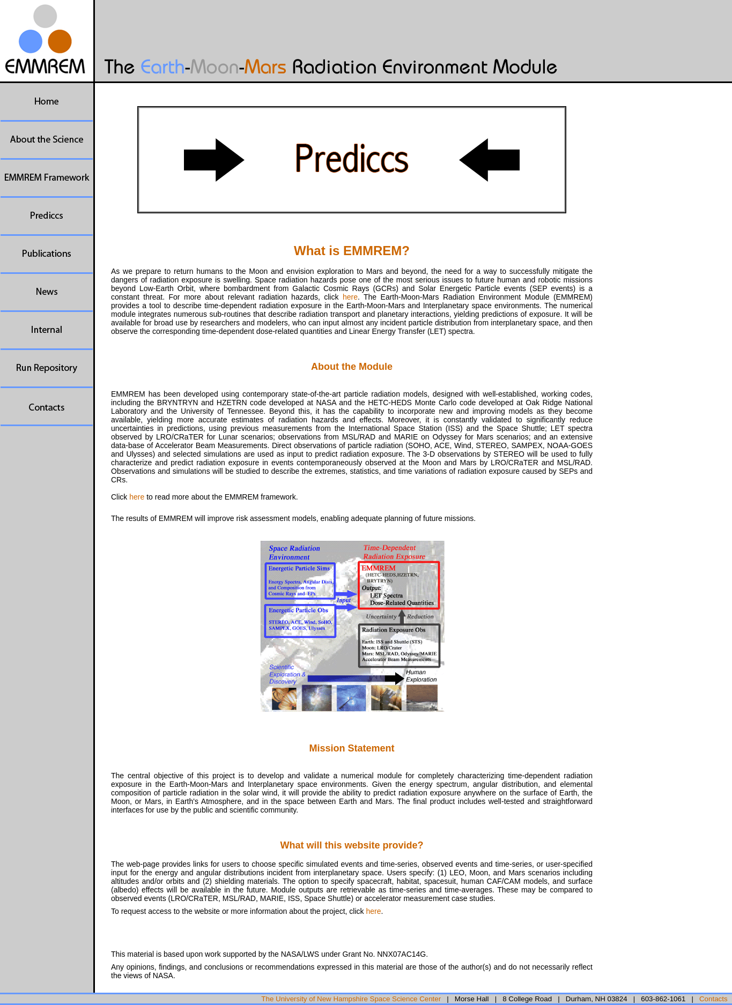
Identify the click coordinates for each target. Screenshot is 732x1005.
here (350, 297)
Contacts (713, 999)
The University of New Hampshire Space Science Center (351, 999)
